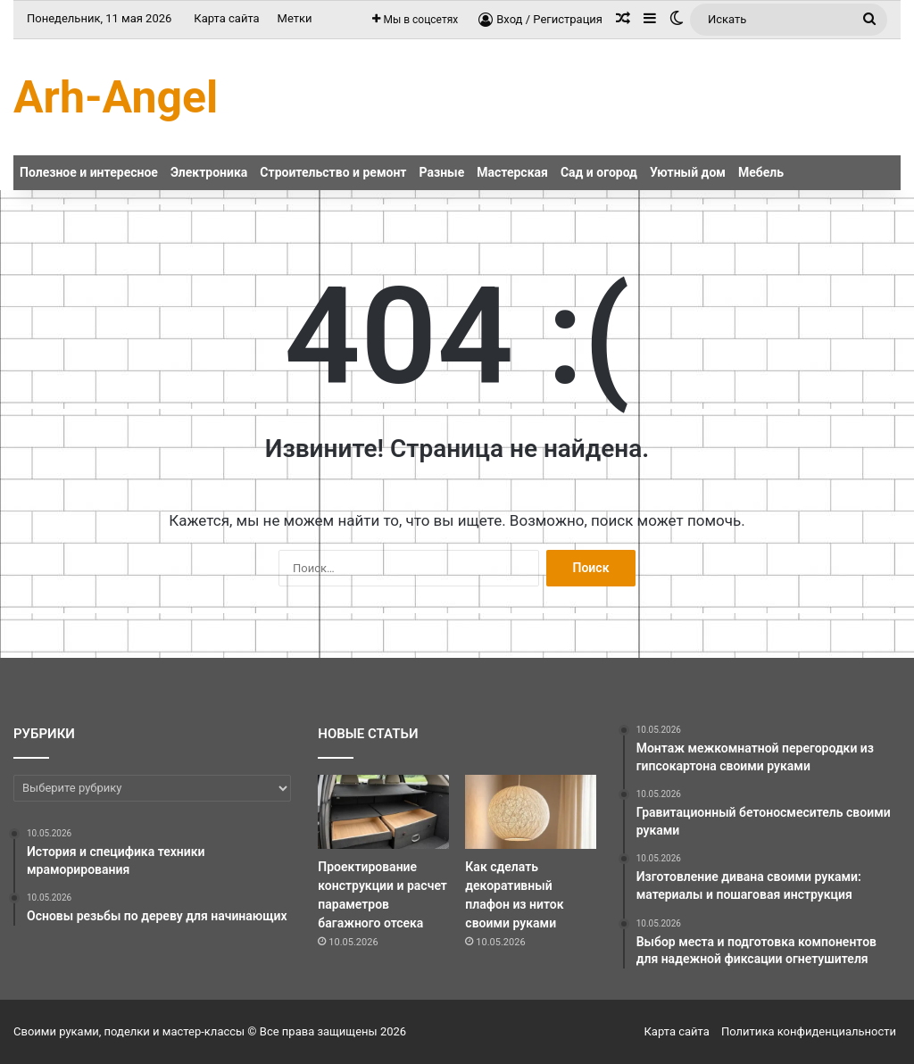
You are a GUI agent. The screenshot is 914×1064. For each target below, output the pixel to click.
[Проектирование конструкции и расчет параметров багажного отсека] (383, 812)
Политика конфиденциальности (808, 1031)
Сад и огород (599, 172)
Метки (295, 18)
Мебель (761, 172)
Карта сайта (226, 18)
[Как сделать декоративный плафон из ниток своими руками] (530, 812)
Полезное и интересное (89, 172)
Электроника (208, 172)
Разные (442, 172)
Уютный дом (688, 172)
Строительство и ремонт (333, 172)
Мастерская (512, 172)
